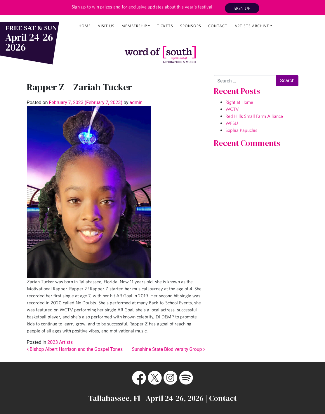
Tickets (165, 26)
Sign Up (242, 8)
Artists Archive (251, 26)
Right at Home (239, 102)
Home (85, 26)
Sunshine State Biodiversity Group (168, 349)
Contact (217, 26)
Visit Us (106, 26)
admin (135, 102)
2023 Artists (60, 342)
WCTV (232, 109)
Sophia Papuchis (241, 130)
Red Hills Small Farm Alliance (254, 116)
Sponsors (190, 26)
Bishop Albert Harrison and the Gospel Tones (75, 349)
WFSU (231, 123)
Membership (134, 26)
